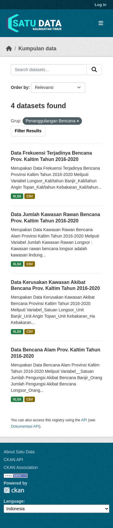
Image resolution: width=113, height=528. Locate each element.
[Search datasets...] (49, 69)
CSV (30, 196)
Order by (19, 87)
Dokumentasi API (25, 426)
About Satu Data (19, 451)
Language (14, 501)
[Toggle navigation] (101, 23)
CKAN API (13, 459)
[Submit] (94, 69)
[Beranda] (9, 49)
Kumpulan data (37, 49)
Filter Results (28, 130)
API (84, 420)
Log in (100, 4)
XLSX (17, 196)
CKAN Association (21, 467)
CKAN (14, 490)
